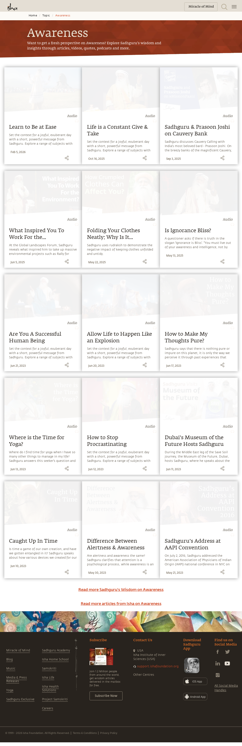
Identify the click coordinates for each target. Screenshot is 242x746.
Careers (47, 708)
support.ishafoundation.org (157, 666)
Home (33, 15)
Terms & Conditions (85, 733)
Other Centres (143, 674)
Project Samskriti (55, 699)
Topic (46, 15)
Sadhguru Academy (56, 650)
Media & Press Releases (16, 679)
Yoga (9, 690)
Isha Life (48, 677)
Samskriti (49, 668)
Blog (9, 659)
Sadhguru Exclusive (20, 699)
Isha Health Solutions (50, 688)
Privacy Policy (108, 733)
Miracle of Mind (18, 650)
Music (10, 668)
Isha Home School (55, 659)
